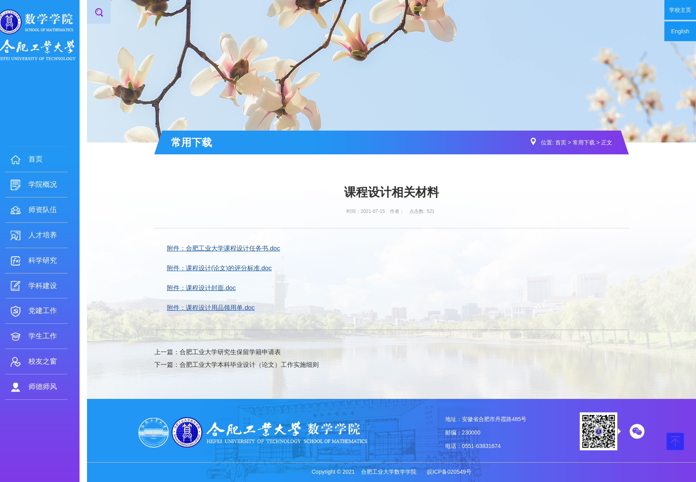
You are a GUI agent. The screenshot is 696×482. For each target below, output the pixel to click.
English (680, 31)
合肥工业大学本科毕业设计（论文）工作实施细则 (249, 364)
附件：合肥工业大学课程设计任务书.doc (223, 248)
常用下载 (584, 142)
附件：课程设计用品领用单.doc (211, 307)
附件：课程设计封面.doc (201, 288)
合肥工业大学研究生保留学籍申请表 (230, 352)
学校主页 (680, 10)
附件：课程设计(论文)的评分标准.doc (219, 268)
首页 (560, 142)
